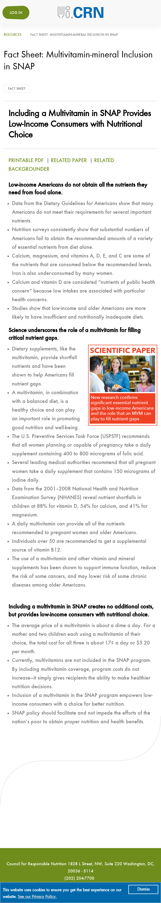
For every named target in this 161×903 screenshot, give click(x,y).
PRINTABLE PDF (26, 160)
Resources (12, 35)
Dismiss (143, 889)
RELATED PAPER (69, 160)
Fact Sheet (16, 88)
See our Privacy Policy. (37, 897)
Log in (16, 13)
